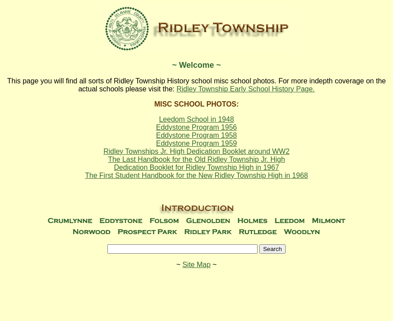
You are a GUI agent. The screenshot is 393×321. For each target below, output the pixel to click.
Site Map (196, 264)
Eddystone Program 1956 (196, 127)
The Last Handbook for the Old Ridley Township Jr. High (196, 159)
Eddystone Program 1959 (196, 143)
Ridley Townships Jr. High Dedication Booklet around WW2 (196, 151)
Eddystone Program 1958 (196, 135)
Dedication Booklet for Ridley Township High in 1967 (196, 167)
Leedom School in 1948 (196, 119)
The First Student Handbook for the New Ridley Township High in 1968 (196, 175)
